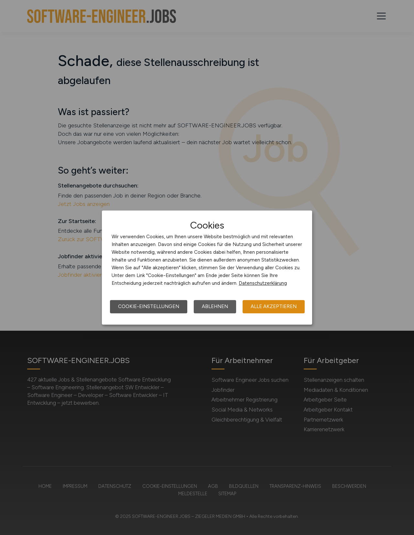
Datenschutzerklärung (263, 283)
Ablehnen (215, 306)
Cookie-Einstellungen (148, 306)
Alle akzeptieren (274, 306)
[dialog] (207, 267)
